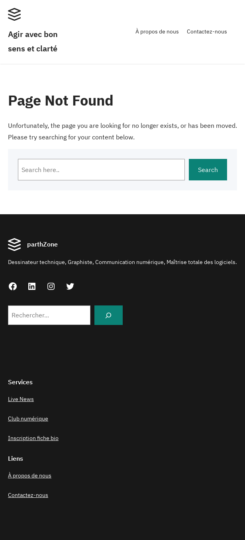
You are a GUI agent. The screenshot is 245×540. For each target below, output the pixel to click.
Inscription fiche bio (33, 438)
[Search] (108, 315)
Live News (21, 399)
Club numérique (28, 418)
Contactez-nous (207, 31)
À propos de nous (157, 31)
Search (208, 170)
